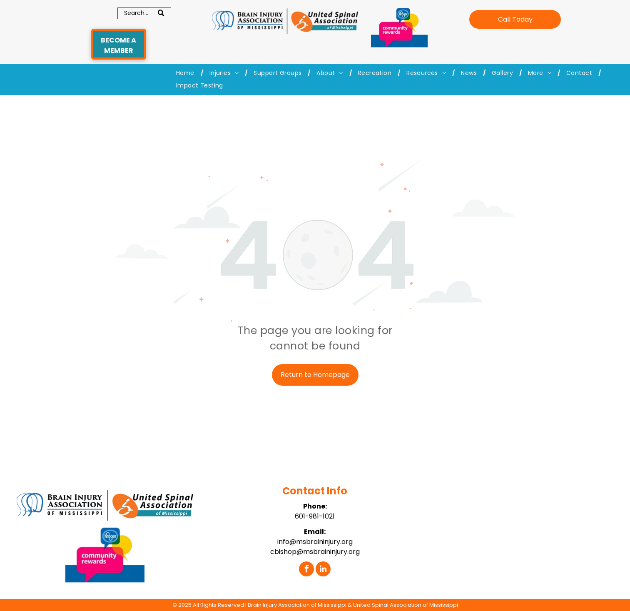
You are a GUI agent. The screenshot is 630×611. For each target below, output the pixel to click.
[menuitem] (186, 73)
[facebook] (306, 570)
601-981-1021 (315, 516)
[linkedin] (323, 570)
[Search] (144, 13)
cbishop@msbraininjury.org (315, 551)
